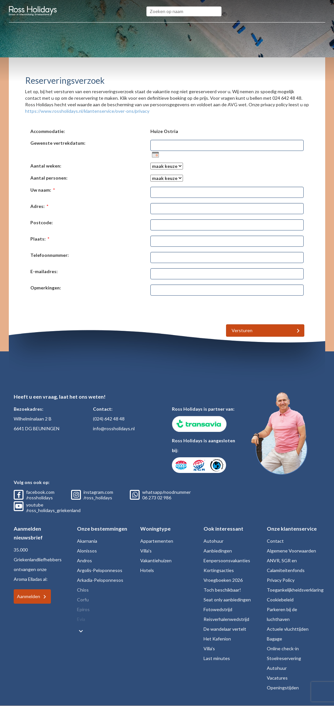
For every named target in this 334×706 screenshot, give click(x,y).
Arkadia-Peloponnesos (100, 580)
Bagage (274, 638)
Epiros (83, 609)
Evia (81, 619)
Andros (84, 560)
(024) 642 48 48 (109, 418)
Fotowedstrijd (218, 609)
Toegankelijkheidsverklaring (295, 590)
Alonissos (87, 550)
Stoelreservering (284, 658)
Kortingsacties (219, 570)
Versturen (242, 330)
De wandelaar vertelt (225, 629)
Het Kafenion (217, 638)
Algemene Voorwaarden (291, 550)
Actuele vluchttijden (288, 629)
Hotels (147, 570)
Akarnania (87, 541)
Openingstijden (283, 687)
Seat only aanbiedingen (227, 599)
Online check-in (283, 648)
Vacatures (277, 678)
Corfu (83, 599)
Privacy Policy (281, 580)
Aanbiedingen (218, 550)
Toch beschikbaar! (222, 590)
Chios (83, 590)
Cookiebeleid (280, 599)
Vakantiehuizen (156, 560)
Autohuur (213, 541)
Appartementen (156, 541)
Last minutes (217, 658)
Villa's (146, 550)
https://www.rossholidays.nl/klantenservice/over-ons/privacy (87, 111)
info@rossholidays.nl (114, 428)
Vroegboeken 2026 (223, 580)
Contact (275, 541)
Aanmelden (28, 596)
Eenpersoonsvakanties (227, 560)
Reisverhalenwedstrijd (226, 619)
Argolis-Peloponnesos (99, 570)
